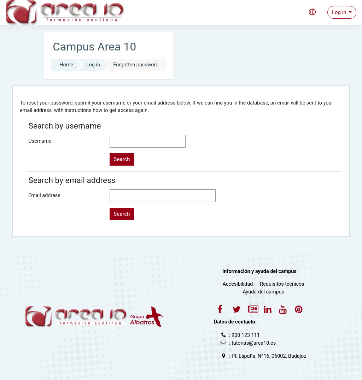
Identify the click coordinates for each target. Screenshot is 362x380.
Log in (340, 12)
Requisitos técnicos (282, 284)
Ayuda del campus (263, 292)
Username (39, 141)
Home (66, 65)
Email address (44, 195)
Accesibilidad (238, 284)
